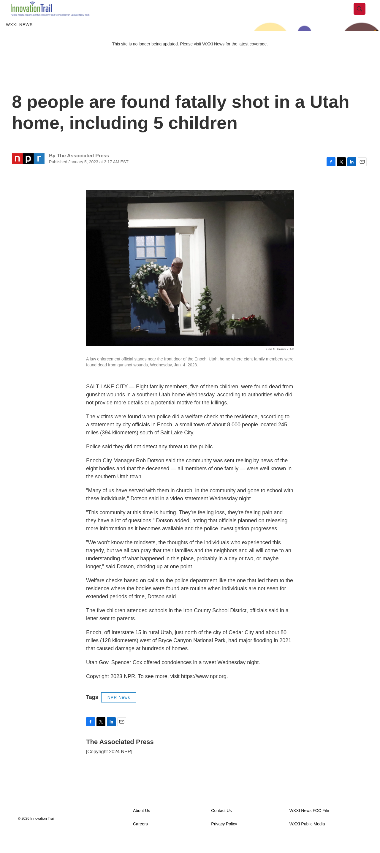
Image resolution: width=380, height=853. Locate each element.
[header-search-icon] (364, 16)
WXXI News (19, 38)
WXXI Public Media (307, 837)
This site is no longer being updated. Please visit (157, 57)
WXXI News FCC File (309, 824)
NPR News (118, 710)
